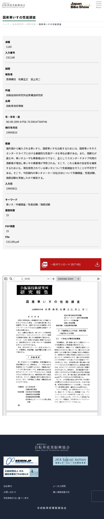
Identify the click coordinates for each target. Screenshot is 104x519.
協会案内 (7, 485)
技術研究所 (18, 24)
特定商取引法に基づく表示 (16, 497)
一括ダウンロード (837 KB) (66, 264)
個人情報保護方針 (61, 491)
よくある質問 (59, 485)
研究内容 (31, 24)
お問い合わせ (9, 491)
